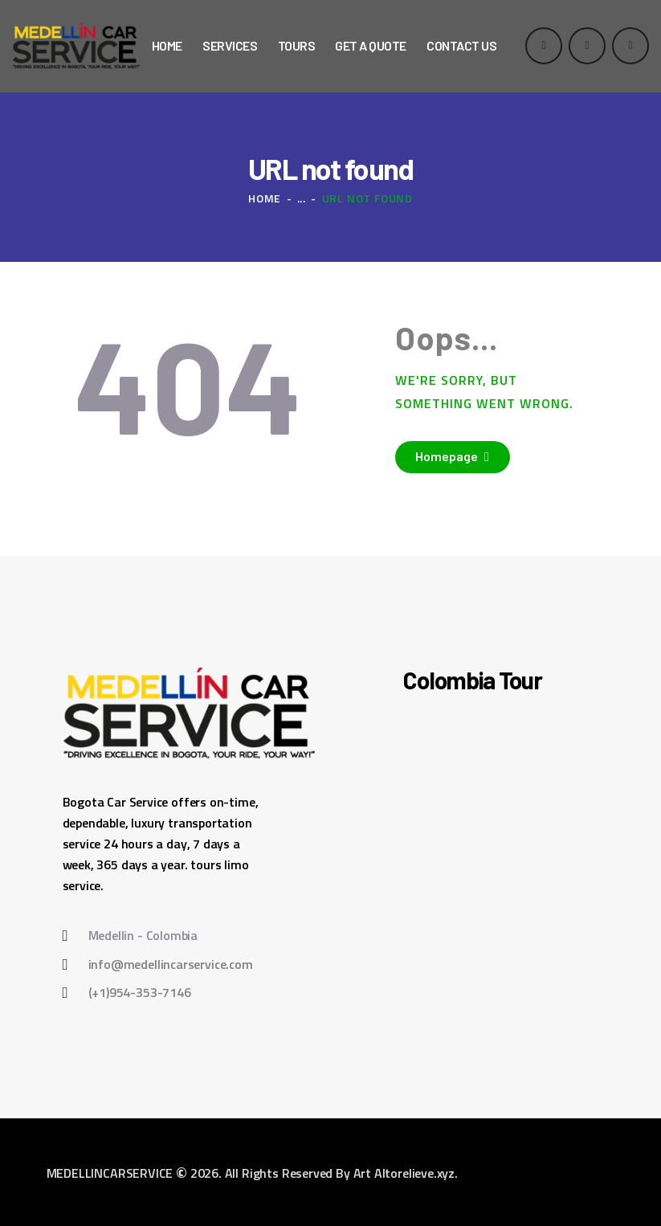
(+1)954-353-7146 (139, 992)
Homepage (446, 456)
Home (264, 198)
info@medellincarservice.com (170, 964)
